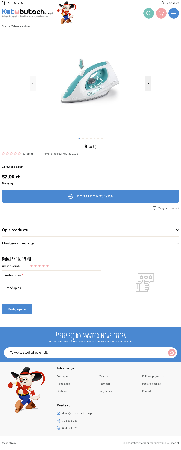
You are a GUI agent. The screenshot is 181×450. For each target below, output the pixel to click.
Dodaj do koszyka (95, 196)
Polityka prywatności (154, 376)
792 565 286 (15, 3)
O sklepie (62, 376)
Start (5, 26)
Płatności (104, 384)
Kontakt (146, 391)
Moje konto (173, 3)
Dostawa (62, 391)
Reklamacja (63, 384)
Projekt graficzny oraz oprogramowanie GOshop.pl (150, 443)
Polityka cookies (151, 384)
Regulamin (105, 391)
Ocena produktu (11, 266)
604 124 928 (69, 428)
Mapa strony (9, 443)
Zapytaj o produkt (168, 208)
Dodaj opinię (17, 309)
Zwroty (103, 376)
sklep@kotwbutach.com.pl (77, 413)
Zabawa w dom (20, 26)
